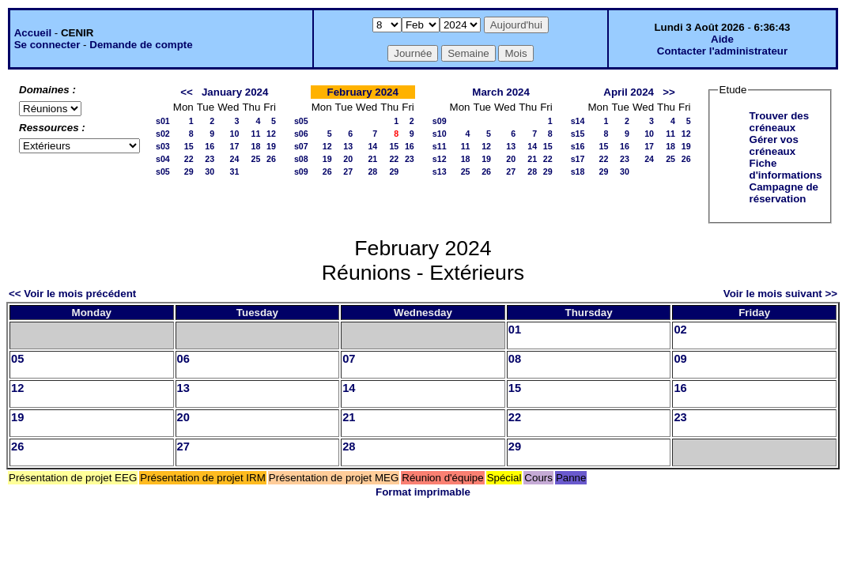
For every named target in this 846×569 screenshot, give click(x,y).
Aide (722, 39)
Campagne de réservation (784, 193)
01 (514, 329)
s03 (163, 146)
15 (189, 146)
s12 (439, 159)
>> (669, 92)
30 (209, 171)
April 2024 (628, 92)
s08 (301, 159)
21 (372, 159)
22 (189, 159)
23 (209, 159)
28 (372, 171)
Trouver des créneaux (780, 122)
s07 (301, 146)
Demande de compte (140, 45)
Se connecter (47, 45)
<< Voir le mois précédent (72, 294)
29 (189, 171)
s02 (163, 133)
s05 (163, 171)
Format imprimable (423, 492)
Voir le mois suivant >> (780, 294)
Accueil (32, 33)
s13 (439, 171)
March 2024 (501, 92)
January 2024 (235, 92)
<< (186, 92)
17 (235, 146)
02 (680, 329)
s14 (578, 121)
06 (183, 358)
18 (255, 146)
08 (514, 358)
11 (255, 133)
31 (235, 171)
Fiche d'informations (786, 169)
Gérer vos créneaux (774, 145)
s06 (301, 133)
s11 (439, 146)
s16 (578, 146)
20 (348, 159)
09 (680, 358)
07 (348, 358)
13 (348, 146)
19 (271, 146)
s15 (578, 133)
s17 (578, 159)
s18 (578, 171)
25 (255, 159)
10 (235, 133)
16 (209, 146)
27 (348, 171)
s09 (301, 171)
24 (235, 159)
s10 (439, 133)
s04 (163, 159)
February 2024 (362, 92)
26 (271, 159)
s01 (163, 121)
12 (271, 133)
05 (17, 358)
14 (372, 146)
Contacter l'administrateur (722, 51)
